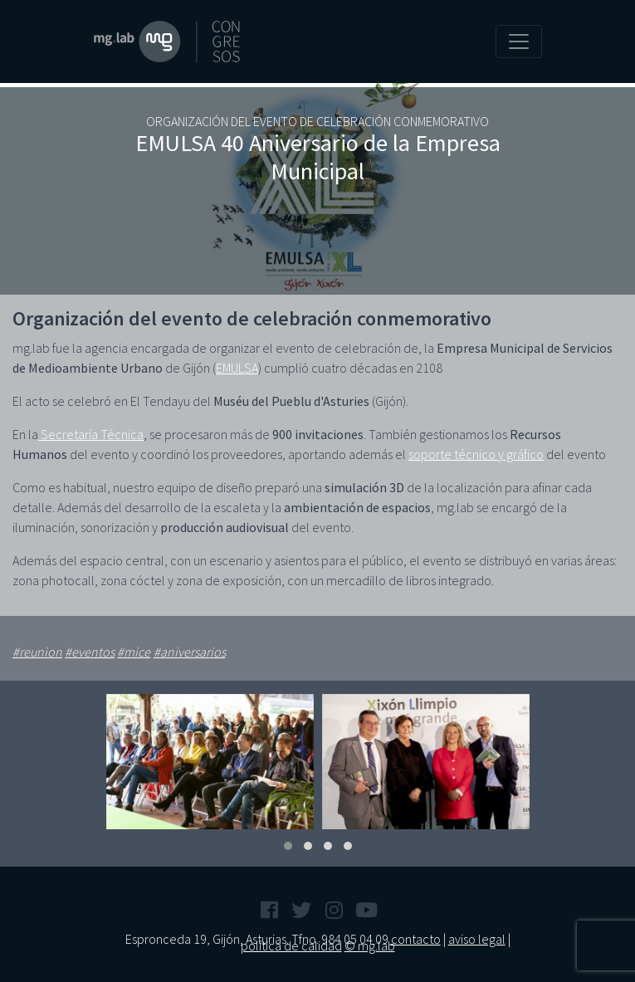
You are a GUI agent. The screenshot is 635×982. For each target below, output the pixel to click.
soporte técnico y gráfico (476, 454)
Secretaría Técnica (91, 434)
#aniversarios (190, 651)
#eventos (90, 651)
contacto (416, 939)
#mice (133, 651)
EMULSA (237, 367)
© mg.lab (369, 945)
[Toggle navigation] (519, 41)
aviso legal (477, 939)
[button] (288, 846)
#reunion (37, 651)
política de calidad (291, 945)
